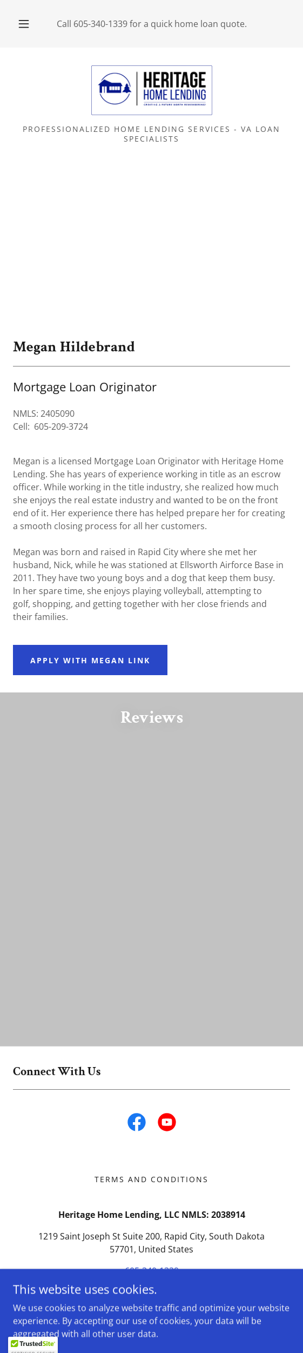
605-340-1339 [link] (100, 24)
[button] (25, 24)
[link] (151, 90)
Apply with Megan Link (90, 660)
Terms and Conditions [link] (151, 1179)
